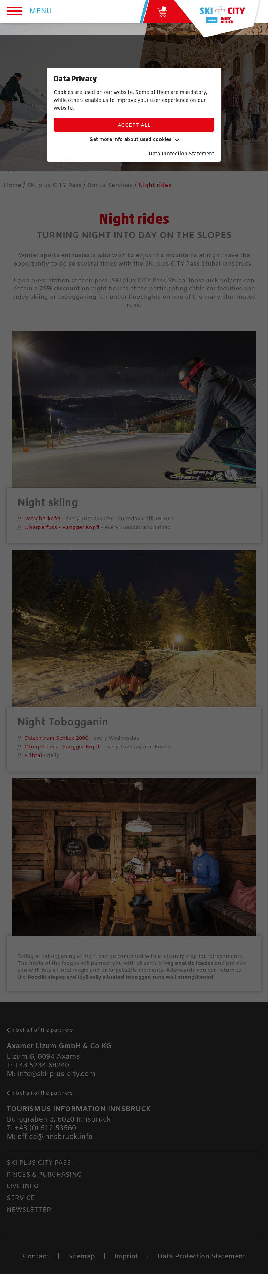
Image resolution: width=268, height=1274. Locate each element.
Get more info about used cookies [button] (134, 139)
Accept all (134, 125)
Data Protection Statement (181, 154)
